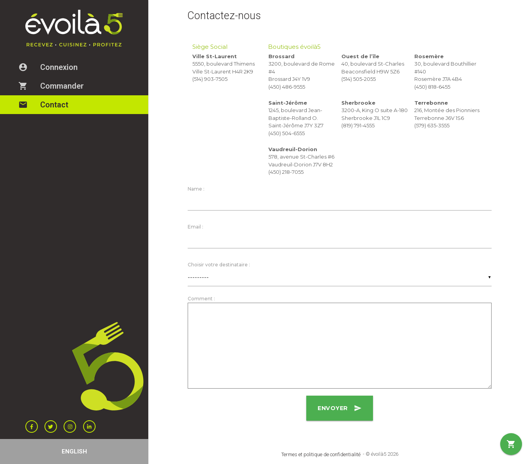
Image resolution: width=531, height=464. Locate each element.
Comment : (201, 300)
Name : (196, 189)
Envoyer (339, 410)
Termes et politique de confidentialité (321, 454)
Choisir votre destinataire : (219, 266)
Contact (48, 104)
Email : (195, 227)
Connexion (53, 67)
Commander (56, 86)
